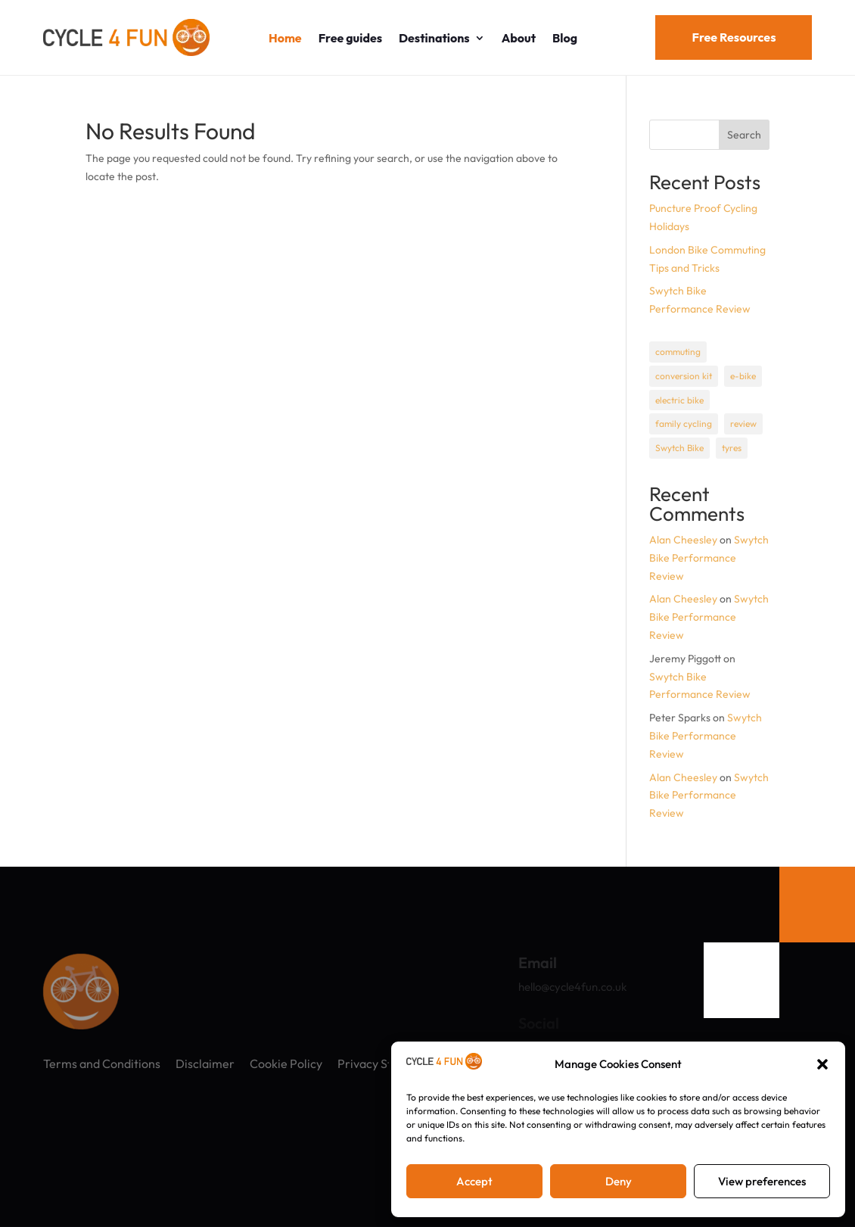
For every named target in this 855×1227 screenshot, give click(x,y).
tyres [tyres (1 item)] (732, 447)
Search (744, 135)
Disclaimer (205, 1063)
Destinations (434, 37)
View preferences (762, 1181)
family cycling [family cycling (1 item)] (683, 423)
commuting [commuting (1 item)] (678, 351)
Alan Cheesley (683, 540)
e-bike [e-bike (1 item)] (743, 375)
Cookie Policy (286, 1063)
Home (285, 37)
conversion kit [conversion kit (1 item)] (683, 375)
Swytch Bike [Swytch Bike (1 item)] (679, 447)
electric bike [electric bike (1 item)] (679, 400)
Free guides (350, 37)
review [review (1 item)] (743, 423)
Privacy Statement (388, 1063)
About (519, 37)
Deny (618, 1181)
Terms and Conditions (101, 1063)
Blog (564, 37)
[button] (822, 1064)
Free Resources (734, 37)
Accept (474, 1181)
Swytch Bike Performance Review (709, 558)
